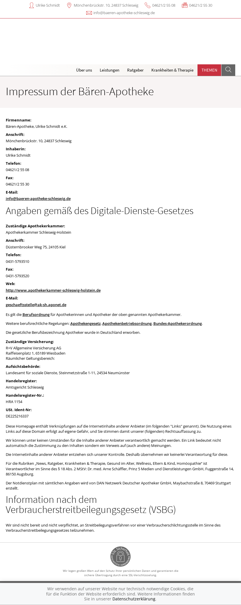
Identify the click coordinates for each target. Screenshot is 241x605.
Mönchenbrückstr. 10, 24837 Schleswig (106, 5)
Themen (209, 70)
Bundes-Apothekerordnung (177, 323)
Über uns (84, 70)
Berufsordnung (36, 314)
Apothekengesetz (85, 323)
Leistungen (109, 70)
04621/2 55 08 (163, 5)
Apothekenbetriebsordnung (127, 323)
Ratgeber (135, 70)
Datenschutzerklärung (133, 599)
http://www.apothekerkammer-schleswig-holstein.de (53, 290)
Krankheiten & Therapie (172, 70)
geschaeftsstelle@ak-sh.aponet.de (36, 304)
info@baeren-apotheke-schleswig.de (124, 12)
